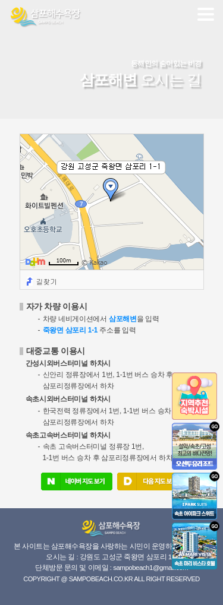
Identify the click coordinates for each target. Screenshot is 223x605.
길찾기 (46, 281)
